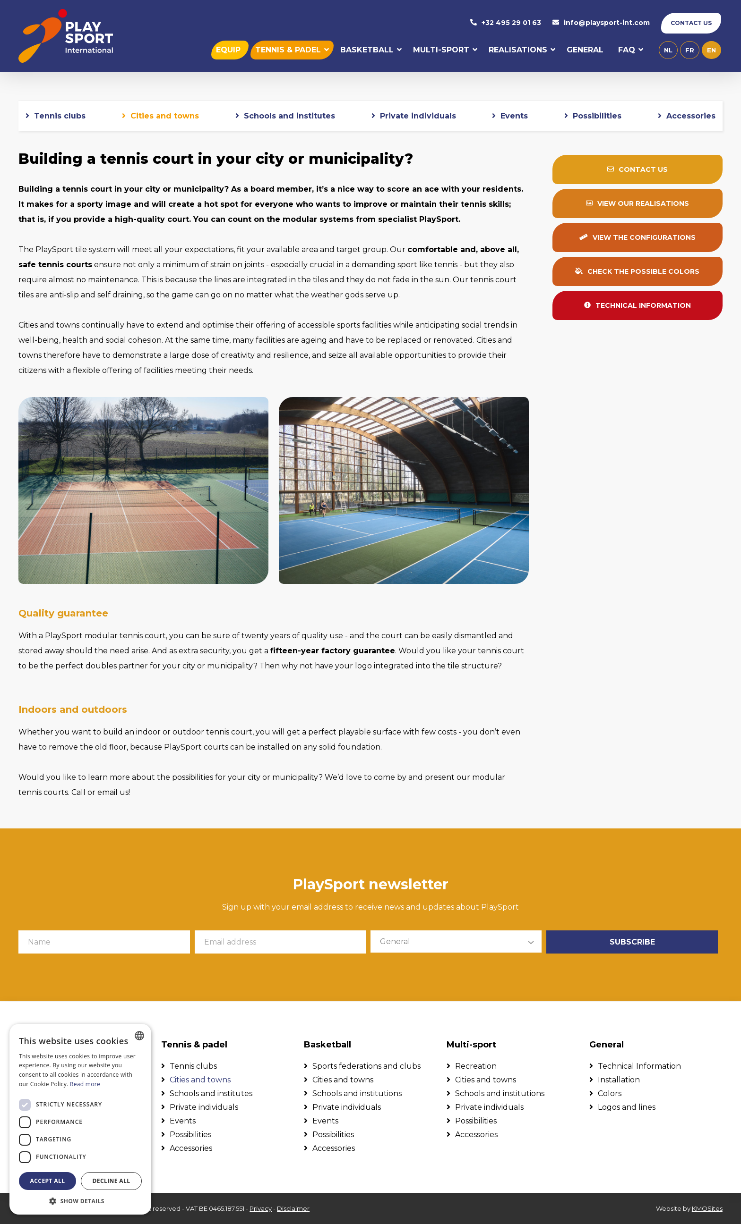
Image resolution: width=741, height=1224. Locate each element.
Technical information (637, 306)
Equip (228, 50)
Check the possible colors (637, 272)
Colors (609, 1093)
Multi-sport (441, 50)
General (585, 50)
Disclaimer (293, 1208)
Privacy (261, 1208)
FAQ (626, 50)
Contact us (691, 22)
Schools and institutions (357, 1093)
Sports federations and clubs (366, 1066)
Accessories (690, 116)
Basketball (367, 50)
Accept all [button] (47, 1181)
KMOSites (707, 1208)
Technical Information (639, 1066)
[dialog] (80, 1119)
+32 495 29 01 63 (505, 23)
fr (689, 50)
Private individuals (418, 116)
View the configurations (637, 238)
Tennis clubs (60, 116)
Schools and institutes (289, 116)
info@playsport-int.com (601, 23)
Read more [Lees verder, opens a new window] (85, 1084)
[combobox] (139, 1035)
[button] (80, 1200)
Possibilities (597, 116)
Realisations (518, 50)
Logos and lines (626, 1107)
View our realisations (637, 204)
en (711, 50)
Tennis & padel (288, 50)
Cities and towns (164, 116)
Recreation (476, 1066)
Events (514, 116)
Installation (619, 1079)
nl (668, 50)
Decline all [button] (111, 1181)
